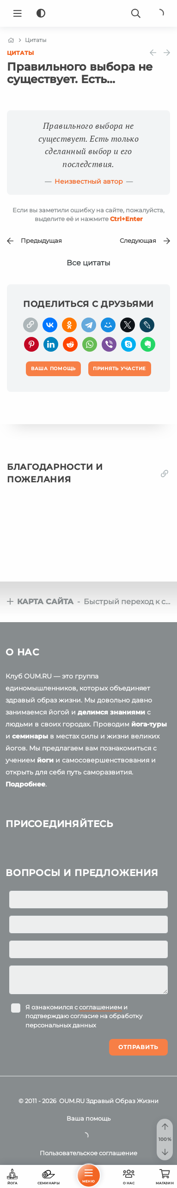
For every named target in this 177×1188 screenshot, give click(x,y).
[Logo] (88, 13)
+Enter (126, 218)
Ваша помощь (88, 1118)
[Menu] (17, 13)
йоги (45, 760)
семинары (30, 736)
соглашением (100, 1007)
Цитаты (20, 52)
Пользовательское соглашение (88, 1153)
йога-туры (149, 724)
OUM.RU (72, 1100)
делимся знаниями (111, 712)
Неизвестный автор (89, 181)
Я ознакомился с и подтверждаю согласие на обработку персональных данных (83, 1016)
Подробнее (25, 784)
